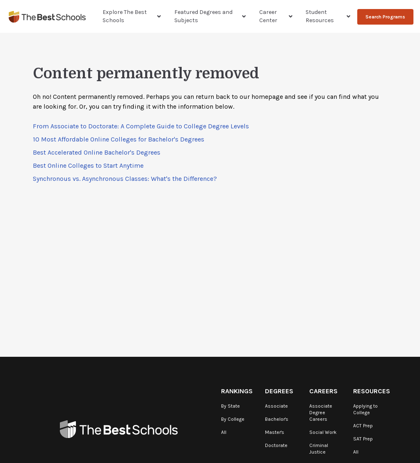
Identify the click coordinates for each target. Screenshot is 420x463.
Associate (276, 406)
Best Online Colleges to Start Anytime (88, 165)
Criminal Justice (318, 448)
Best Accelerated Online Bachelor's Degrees (96, 152)
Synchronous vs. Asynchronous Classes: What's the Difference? (125, 178)
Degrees (279, 391)
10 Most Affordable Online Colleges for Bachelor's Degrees (118, 139)
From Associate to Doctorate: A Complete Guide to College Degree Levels (141, 126)
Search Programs (385, 17)
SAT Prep (363, 439)
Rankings (237, 391)
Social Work (323, 432)
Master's (274, 432)
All (223, 432)
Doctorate (276, 445)
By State (230, 406)
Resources (371, 391)
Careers (323, 391)
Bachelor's (276, 419)
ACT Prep (363, 426)
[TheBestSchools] (47, 16)
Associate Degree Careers (320, 412)
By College (232, 419)
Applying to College (365, 409)
